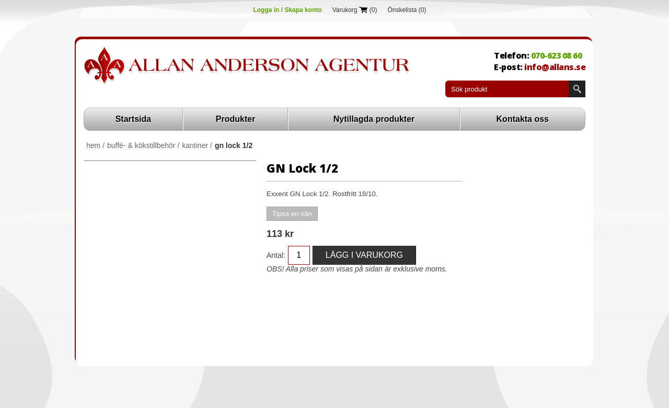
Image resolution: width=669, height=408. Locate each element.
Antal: (276, 255)
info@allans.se (554, 67)
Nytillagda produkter (374, 119)
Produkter (236, 119)
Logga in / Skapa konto (287, 10)
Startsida (133, 119)
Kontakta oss (523, 119)
